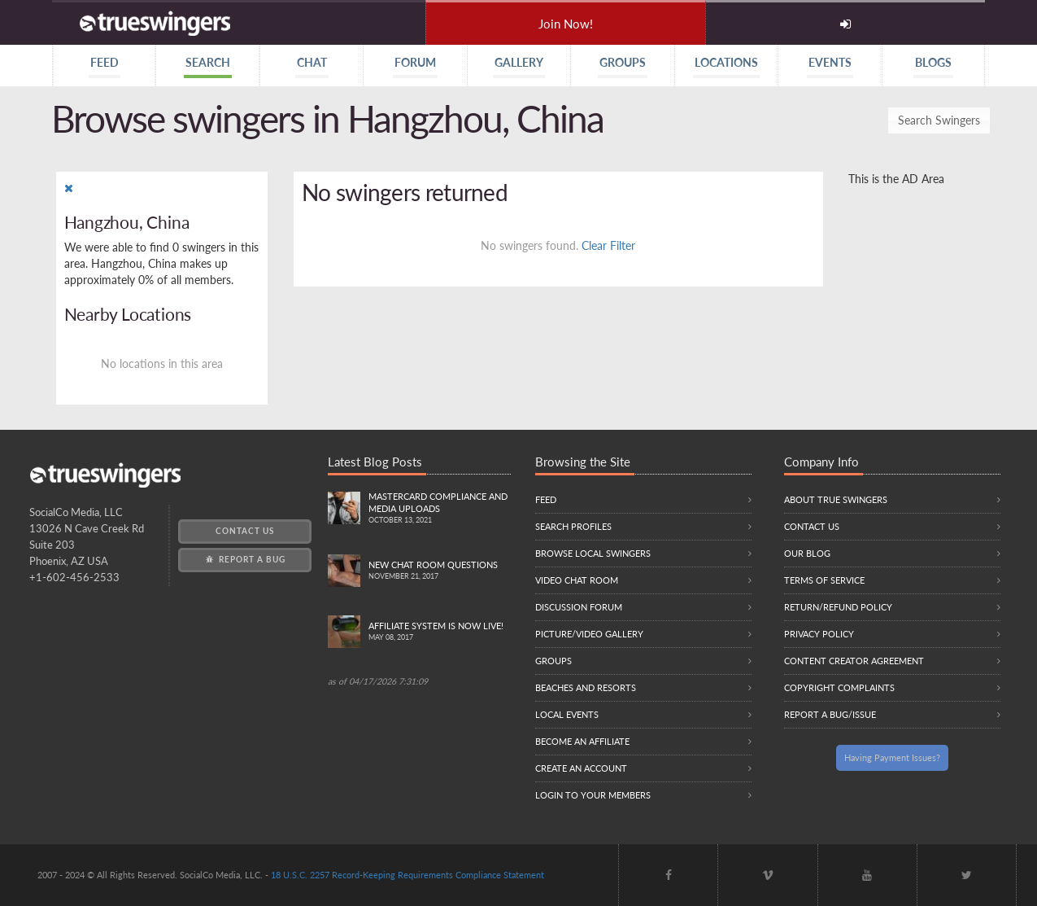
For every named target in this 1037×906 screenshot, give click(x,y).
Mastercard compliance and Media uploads (439, 509)
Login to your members (593, 795)
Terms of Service (824, 580)
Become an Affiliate (582, 741)
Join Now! (565, 23)
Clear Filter (608, 245)
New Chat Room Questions (439, 571)
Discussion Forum (578, 607)
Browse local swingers (593, 553)
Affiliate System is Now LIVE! (439, 632)
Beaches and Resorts (585, 687)
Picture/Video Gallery (589, 633)
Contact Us (245, 531)
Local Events (567, 714)
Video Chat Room (576, 580)
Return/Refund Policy (838, 607)
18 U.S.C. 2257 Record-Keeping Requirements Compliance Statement (407, 874)
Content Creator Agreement (854, 660)
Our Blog (807, 553)
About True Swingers (835, 499)
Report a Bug (244, 559)
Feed (545, 499)
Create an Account (581, 768)
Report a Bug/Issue (830, 714)
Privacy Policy (819, 633)
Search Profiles (573, 526)
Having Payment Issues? (892, 757)
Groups (553, 660)
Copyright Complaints (839, 687)
